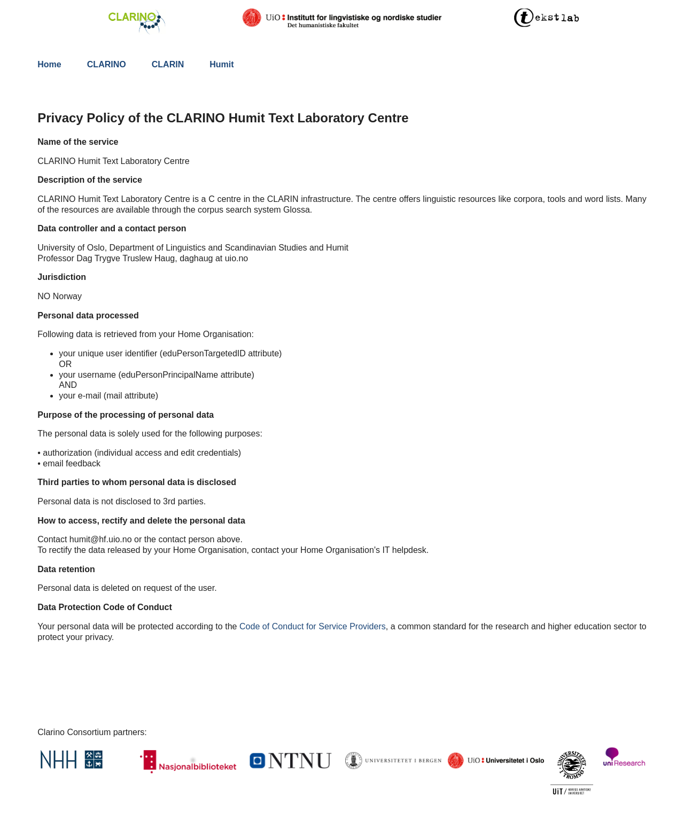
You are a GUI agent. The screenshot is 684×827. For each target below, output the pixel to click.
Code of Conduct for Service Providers (312, 626)
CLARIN (168, 64)
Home (49, 64)
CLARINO (106, 64)
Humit (221, 64)
